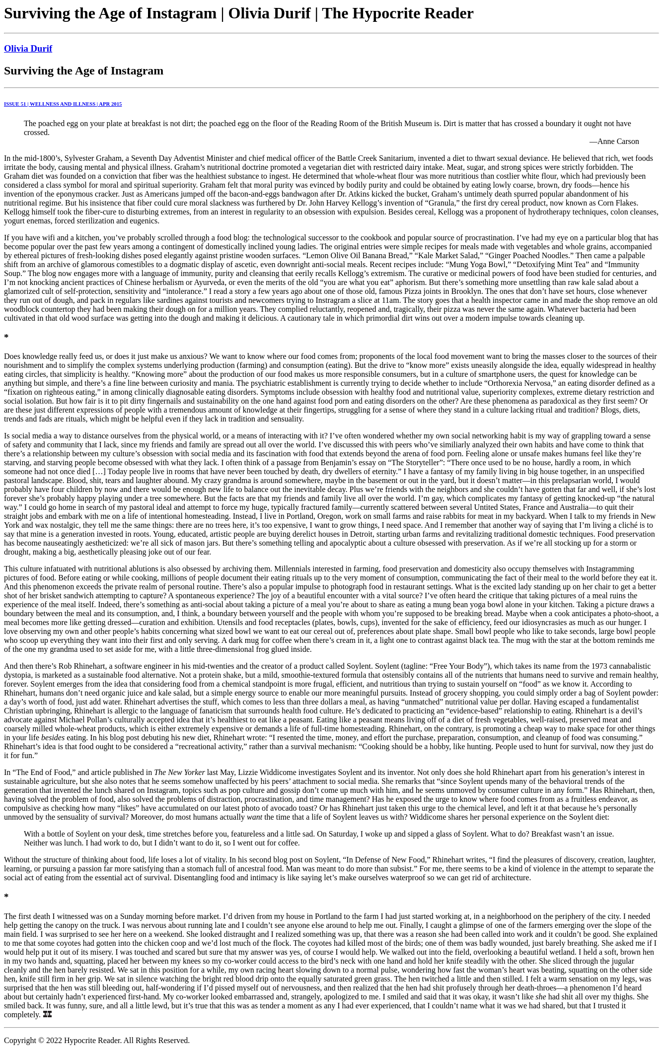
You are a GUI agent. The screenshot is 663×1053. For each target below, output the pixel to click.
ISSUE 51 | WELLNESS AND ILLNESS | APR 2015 (63, 104)
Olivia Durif (28, 48)
